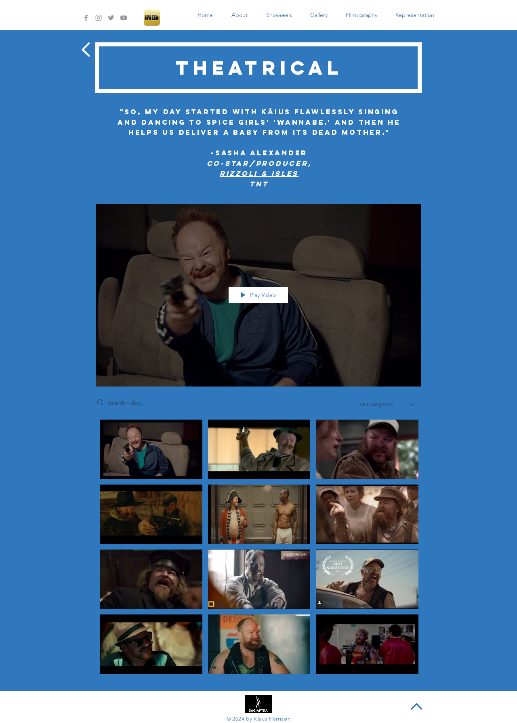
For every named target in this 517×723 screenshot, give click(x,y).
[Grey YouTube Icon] (124, 18)
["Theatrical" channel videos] (258, 549)
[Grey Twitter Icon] (111, 18)
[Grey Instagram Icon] (99, 18)
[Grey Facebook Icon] (86, 18)
